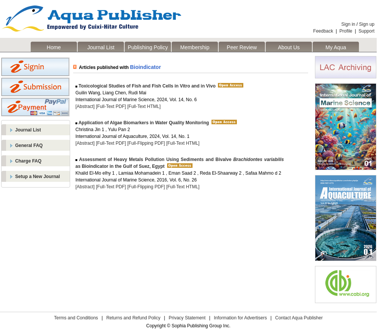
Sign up (366, 24)
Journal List (100, 47)
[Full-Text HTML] (144, 106)
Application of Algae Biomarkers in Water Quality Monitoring (143, 122)
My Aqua (336, 47)
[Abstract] (85, 106)
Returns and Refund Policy (133, 317)
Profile (346, 31)
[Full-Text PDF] (111, 106)
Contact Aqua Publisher (299, 317)
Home (54, 47)
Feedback (323, 31)
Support (366, 31)
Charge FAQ (28, 161)
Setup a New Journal (37, 176)
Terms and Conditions (76, 317)
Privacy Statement (187, 317)
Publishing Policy (148, 47)
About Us (289, 47)
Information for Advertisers (240, 317)
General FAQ (29, 145)
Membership (194, 47)
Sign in (348, 24)
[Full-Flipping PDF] (146, 143)
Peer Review (242, 47)
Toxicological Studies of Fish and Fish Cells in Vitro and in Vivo (146, 86)
